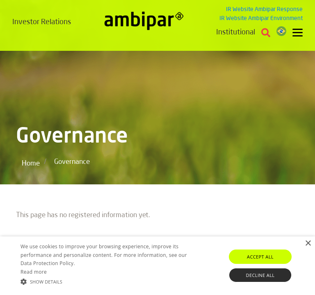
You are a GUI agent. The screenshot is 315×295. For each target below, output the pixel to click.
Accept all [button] (260, 257)
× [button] (308, 244)
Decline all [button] (260, 275)
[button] (110, 281)
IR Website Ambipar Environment (261, 18)
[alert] (157, 265)
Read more (34, 271)
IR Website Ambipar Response (264, 9)
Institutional (235, 32)
